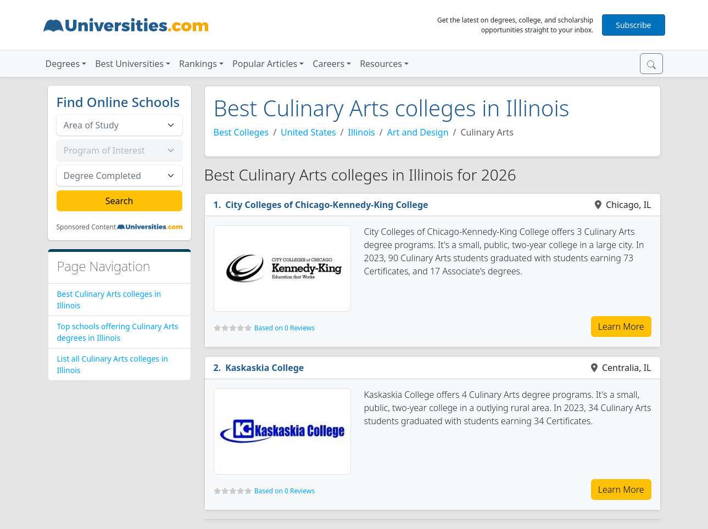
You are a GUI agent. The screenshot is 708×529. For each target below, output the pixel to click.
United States (308, 132)
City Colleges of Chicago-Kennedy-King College (326, 205)
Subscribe (633, 25)
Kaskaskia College (264, 368)
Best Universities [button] (129, 64)
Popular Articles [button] (264, 64)
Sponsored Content (86, 227)
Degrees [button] (63, 64)
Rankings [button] (198, 64)
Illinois (361, 132)
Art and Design (418, 132)
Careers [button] (328, 64)
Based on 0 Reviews (284, 328)
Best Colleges (241, 132)
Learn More (621, 326)
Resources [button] (381, 64)
